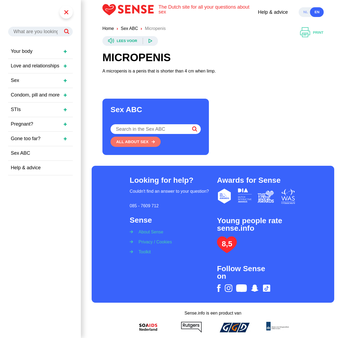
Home (108, 28)
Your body (21, 51)
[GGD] (234, 327)
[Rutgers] (191, 327)
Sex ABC (20, 153)
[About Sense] (149, 230)
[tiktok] (266, 288)
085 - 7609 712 (144, 206)
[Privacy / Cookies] (153, 242)
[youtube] (241, 288)
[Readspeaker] (130, 41)
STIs (16, 109)
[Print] (311, 32)
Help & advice (273, 12)
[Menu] (66, 12)
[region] (43, 120)
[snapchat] (254, 288)
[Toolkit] (143, 252)
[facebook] (219, 288)
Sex (15, 80)
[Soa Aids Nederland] (148, 327)
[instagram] (228, 288)
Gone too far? (25, 138)
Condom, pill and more (35, 95)
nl (305, 12)
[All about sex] (136, 142)
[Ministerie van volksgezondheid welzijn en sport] (277, 327)
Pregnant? (22, 124)
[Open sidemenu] (65, 51)
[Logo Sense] (130, 12)
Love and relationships (35, 65)
